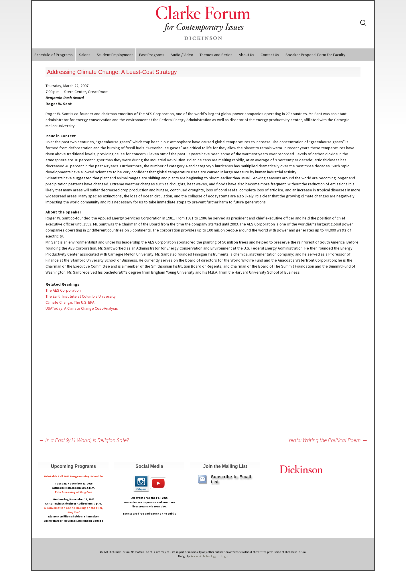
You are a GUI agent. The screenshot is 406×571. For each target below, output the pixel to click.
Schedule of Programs (53, 54)
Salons (84, 54)
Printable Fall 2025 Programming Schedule (73, 476)
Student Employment (115, 54)
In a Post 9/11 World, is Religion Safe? (83, 440)
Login (224, 556)
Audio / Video (182, 54)
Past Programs (151, 54)
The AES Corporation (63, 290)
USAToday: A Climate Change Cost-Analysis (82, 308)
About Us (246, 54)
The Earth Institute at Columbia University (81, 296)
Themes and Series (216, 54)
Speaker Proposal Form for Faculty (315, 54)
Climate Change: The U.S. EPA (70, 302)
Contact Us (270, 54)
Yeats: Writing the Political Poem (328, 440)
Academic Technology (203, 556)
